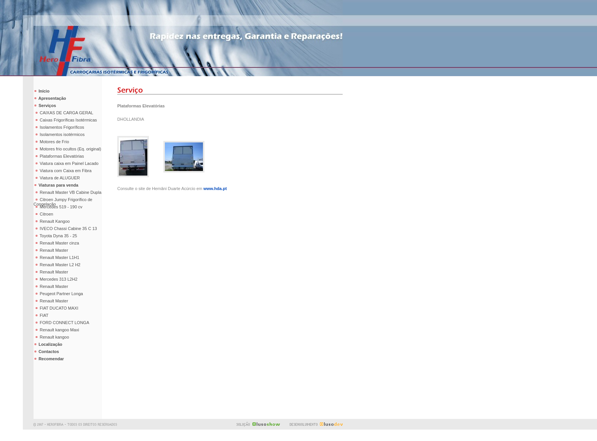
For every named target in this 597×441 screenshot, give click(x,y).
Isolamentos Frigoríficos (59, 127)
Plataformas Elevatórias (59, 156)
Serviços (45, 105)
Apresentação (50, 98)
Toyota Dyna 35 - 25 (55, 235)
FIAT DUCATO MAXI (56, 308)
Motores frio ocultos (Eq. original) (67, 149)
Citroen (43, 214)
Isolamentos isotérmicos (59, 134)
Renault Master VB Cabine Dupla (67, 192)
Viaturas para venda (56, 185)
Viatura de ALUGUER (57, 178)
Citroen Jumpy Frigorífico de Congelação (63, 200)
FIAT (41, 315)
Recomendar (49, 358)
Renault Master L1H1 (56, 257)
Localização (48, 344)
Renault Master (51, 250)
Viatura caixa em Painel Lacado (66, 163)
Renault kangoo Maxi (56, 330)
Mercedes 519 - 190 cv (58, 207)
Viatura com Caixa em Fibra (62, 170)
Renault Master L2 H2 (57, 264)
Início (41, 91)
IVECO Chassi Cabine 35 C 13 (65, 228)
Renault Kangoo (52, 221)
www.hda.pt (215, 188)
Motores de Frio (51, 141)
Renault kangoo (51, 337)
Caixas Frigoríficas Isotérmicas (65, 120)
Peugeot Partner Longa (58, 293)
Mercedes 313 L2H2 (55, 279)
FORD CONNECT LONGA (61, 322)
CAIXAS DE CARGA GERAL (63, 112)
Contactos (46, 351)
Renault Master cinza (56, 243)
